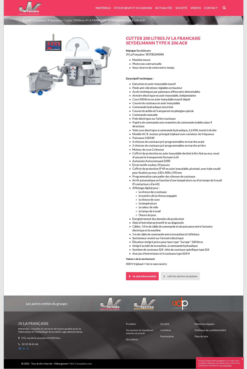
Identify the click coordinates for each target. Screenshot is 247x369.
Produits (131, 324)
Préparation (55, 20)
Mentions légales (205, 324)
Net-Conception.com (81, 364)
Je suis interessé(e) (145, 276)
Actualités (163, 8)
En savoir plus (226, 365)
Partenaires (167, 336)
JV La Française (30, 9)
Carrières (165, 330)
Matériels (103, 8)
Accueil (27, 20)
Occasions (39, 20)
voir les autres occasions (184, 276)
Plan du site (201, 336)
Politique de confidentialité (210, 330)
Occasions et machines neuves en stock (139, 332)
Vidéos (195, 8)
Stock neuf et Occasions (133, 8)
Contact (211, 8)
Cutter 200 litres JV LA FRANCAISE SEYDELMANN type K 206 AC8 (104, 20)
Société (181, 8)
